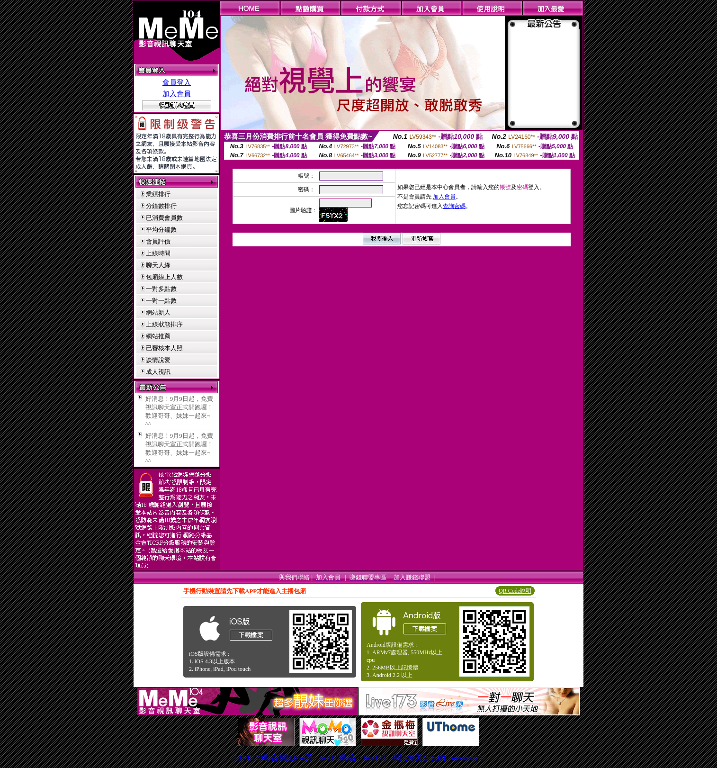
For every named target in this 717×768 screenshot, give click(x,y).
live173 (374, 758)
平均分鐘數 (161, 229)
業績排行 (158, 194)
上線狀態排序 (164, 324)
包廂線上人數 (164, 276)
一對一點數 (161, 300)
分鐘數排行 (161, 205)
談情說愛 (158, 359)
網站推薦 (158, 336)
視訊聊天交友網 (418, 758)
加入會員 (176, 94)
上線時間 (158, 253)
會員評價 (158, 241)
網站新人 (158, 312)
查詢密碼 (454, 206)
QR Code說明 (515, 590)
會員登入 (176, 82)
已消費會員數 (164, 217)
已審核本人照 (164, 348)
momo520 (466, 758)
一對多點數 (161, 288)
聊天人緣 (158, 265)
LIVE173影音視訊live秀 (274, 758)
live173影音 (338, 758)
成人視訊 (158, 371)
